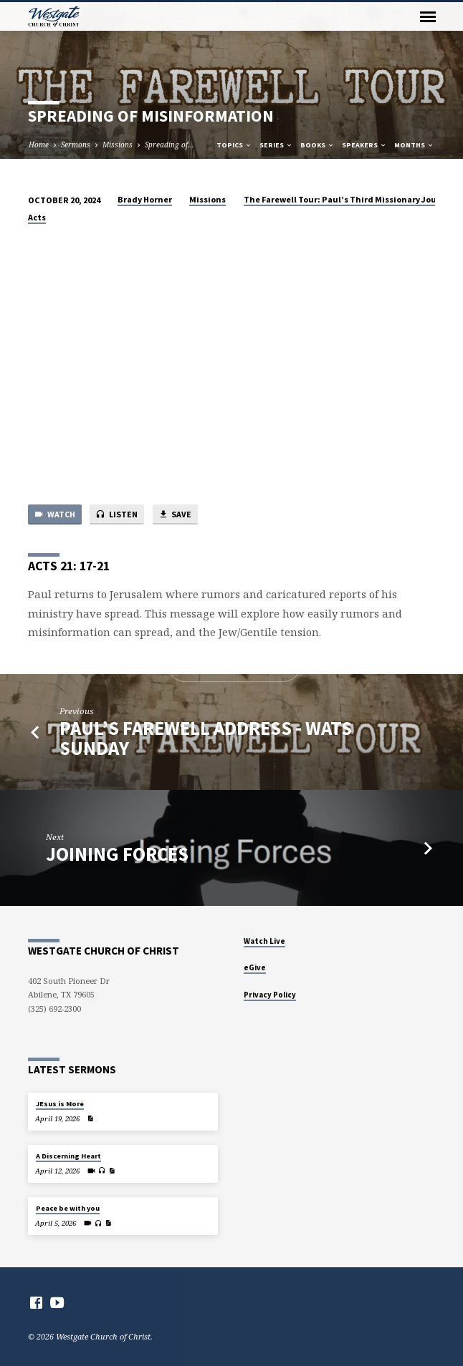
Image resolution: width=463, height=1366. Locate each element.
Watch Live (264, 941)
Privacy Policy (270, 995)
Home (39, 145)
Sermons (75, 145)
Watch (54, 515)
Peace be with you (68, 1208)
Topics (234, 145)
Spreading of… (169, 145)
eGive (255, 967)
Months (414, 145)
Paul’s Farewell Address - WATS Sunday (205, 738)
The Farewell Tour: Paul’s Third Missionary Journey (349, 199)
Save (174, 515)
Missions (117, 145)
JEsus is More (60, 1103)
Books (317, 145)
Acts (37, 217)
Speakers (364, 145)
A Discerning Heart (68, 1156)
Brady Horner (145, 199)
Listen (116, 515)
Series (276, 145)
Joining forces (117, 854)
